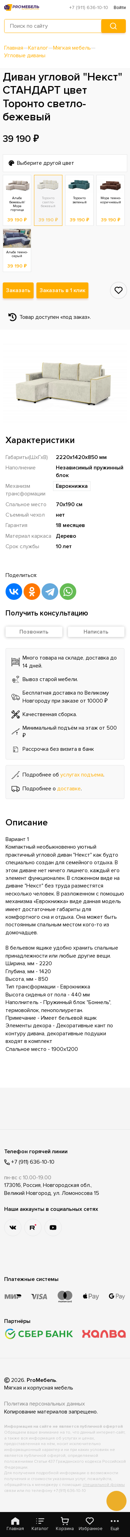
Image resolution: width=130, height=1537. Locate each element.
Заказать (18, 290)
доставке (69, 788)
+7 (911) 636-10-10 (88, 7)
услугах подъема (81, 774)
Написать (96, 631)
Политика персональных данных (44, 1403)
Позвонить (34, 631)
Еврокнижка (72, 486)
